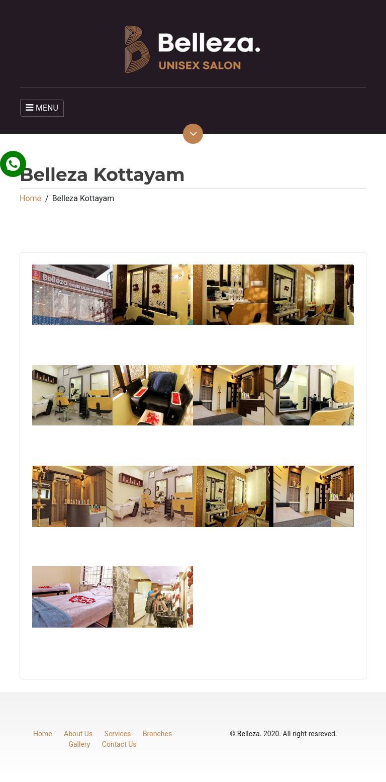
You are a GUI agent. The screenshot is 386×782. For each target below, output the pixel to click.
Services (118, 734)
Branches (157, 734)
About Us (78, 734)
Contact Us (119, 744)
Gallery (79, 744)
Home (30, 198)
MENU (42, 108)
